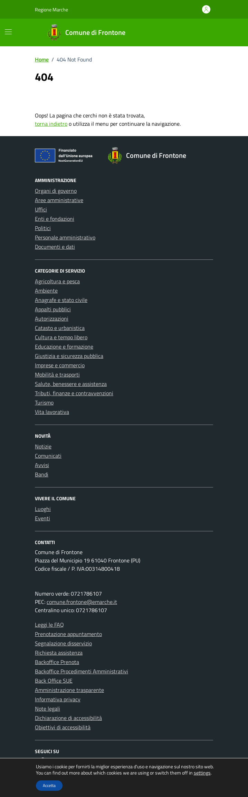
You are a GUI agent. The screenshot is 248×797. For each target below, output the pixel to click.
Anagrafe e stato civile (61, 300)
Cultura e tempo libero (61, 337)
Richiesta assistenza (59, 652)
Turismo (44, 402)
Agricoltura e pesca (57, 281)
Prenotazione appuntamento (68, 634)
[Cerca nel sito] (205, 32)
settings (202, 773)
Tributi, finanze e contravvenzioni (74, 393)
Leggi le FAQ (49, 624)
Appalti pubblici (53, 309)
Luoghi (43, 509)
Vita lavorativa (52, 412)
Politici (43, 228)
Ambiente (46, 290)
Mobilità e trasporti (57, 374)
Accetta (49, 785)
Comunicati (48, 456)
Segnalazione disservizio (63, 643)
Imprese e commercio (60, 365)
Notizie (43, 446)
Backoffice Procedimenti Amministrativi (81, 671)
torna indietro (51, 124)
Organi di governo (56, 191)
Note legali (47, 708)
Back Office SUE (54, 680)
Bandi (41, 474)
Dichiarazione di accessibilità (68, 718)
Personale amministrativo (65, 237)
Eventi (42, 518)
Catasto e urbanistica (60, 328)
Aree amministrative (59, 200)
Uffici (41, 209)
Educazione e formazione (64, 346)
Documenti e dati (55, 247)
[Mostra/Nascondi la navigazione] (8, 32)
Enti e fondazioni (54, 219)
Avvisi (42, 465)
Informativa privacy (57, 699)
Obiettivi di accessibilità (62, 727)
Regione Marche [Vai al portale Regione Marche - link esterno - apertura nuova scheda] (51, 9)
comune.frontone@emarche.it (82, 602)
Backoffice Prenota (57, 662)
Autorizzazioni (51, 318)
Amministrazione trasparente (69, 690)
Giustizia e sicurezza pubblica (69, 356)
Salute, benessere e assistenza (71, 384)
